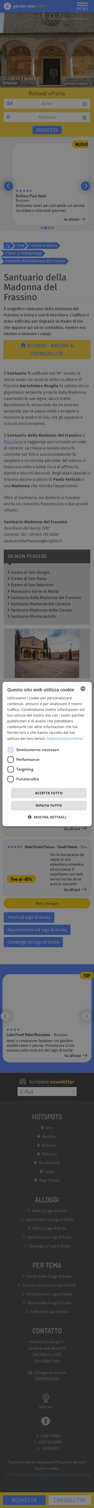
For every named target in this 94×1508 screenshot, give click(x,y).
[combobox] (82, 688)
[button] (47, 817)
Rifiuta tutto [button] (49, 805)
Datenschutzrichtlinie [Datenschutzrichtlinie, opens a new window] (65, 738)
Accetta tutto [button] (48, 793)
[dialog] (46, 754)
